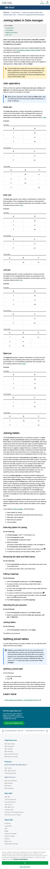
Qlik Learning (9, 751)
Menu (47, 3)
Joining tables (9, 30)
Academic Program (11, 833)
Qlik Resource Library (11, 756)
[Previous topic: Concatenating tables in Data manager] (13, 731)
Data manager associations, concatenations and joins (22, 700)
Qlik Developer (9, 746)
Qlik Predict (8, 785)
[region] (25, 859)
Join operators (9, 28)
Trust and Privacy (10, 802)
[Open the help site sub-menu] (2, 8)
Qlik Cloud (10, 7)
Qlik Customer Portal (11, 754)
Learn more (8, 35)
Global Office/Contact (11, 844)
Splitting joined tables (11, 32)
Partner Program (10, 836)
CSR (6, 828)
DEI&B (6, 831)
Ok (25, 863)
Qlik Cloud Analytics (11, 780)
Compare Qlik (9, 809)
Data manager (18, 509)
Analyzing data (15, 12)
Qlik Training (8, 749)
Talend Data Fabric (10, 773)
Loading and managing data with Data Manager (31, 14)
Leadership (8, 826)
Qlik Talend (8, 768)
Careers (7, 838)
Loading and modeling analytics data (32, 12)
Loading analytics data (9, 14)
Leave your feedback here (14, 723)
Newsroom (8, 841)
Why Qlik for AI (9, 807)
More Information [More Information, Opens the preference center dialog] (25, 867)
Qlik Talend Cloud (10, 770)
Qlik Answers (9, 783)
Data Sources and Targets (13, 814)
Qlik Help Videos (10, 744)
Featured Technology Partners (14, 812)
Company (8, 823)
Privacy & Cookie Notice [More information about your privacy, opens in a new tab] (20, 859)
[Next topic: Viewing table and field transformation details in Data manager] (37, 731)
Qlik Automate (9, 788)
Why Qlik (7, 797)
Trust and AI (8, 804)
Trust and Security (10, 799)
